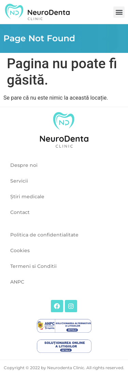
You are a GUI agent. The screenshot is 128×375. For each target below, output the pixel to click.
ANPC (17, 282)
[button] (119, 12)
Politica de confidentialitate (44, 235)
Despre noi (24, 165)
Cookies (20, 250)
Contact (20, 212)
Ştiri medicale (27, 196)
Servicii (19, 181)
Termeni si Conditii (33, 266)
